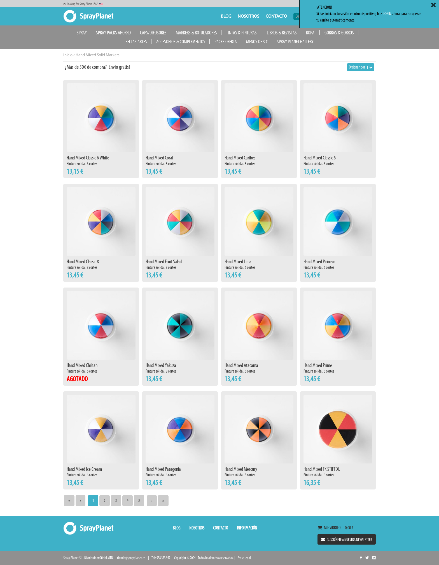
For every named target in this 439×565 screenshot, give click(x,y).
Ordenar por (360, 67)
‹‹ (69, 500)
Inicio (68, 55)
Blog (226, 16)
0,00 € (348, 527)
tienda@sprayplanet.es (131, 557)
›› (163, 500)
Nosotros (248, 16)
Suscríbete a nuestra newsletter (346, 539)
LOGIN (387, 13)
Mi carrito (330, 527)
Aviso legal (244, 557)
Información (247, 528)
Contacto (276, 16)
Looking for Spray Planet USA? (83, 4)
